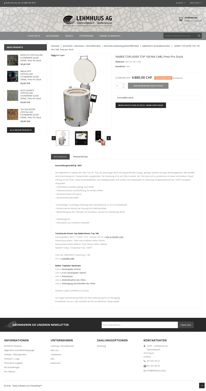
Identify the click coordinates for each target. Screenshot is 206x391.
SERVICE (69, 36)
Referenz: (120, 61)
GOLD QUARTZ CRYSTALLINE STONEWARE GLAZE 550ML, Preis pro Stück (30, 94)
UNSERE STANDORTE (109, 36)
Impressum (56, 363)
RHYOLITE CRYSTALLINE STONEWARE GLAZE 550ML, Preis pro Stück (31, 58)
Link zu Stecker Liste (114, 237)
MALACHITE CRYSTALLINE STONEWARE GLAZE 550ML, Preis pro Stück (30, 75)
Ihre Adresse (9, 371)
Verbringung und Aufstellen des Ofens (78, 283)
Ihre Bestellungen (12, 367)
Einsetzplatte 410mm (71, 269)
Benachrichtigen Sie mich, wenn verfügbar (140, 105)
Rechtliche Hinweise (13, 346)
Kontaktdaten (155, 340)
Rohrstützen (67, 276)
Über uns (55, 350)
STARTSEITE (33, 36)
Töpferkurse (56, 354)
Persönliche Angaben (13, 363)
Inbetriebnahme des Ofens (74, 280)
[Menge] (119, 86)
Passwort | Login (12, 358)
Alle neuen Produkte (21, 130)
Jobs (52, 358)
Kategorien (52, 36)
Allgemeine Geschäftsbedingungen (19, 350)
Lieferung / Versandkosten (62, 346)
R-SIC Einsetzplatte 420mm (73, 272)
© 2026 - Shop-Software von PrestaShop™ (23, 385)
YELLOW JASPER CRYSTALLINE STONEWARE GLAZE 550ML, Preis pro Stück (30, 113)
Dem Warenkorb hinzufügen (148, 85)
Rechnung (101, 346)
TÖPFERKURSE (86, 36)
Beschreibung (60, 156)
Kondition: (121, 66)
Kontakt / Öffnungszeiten (15, 354)
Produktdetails (80, 156)
